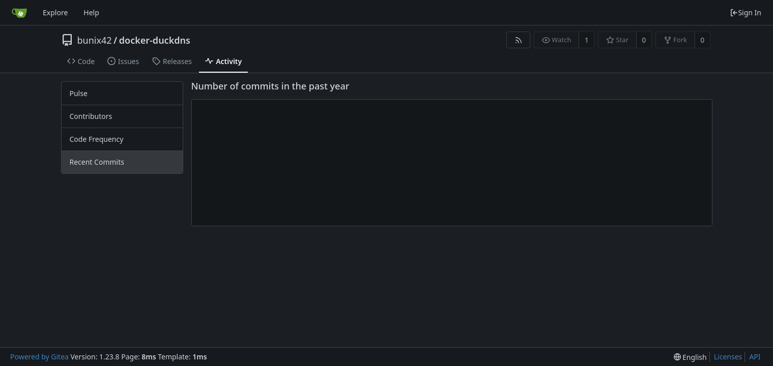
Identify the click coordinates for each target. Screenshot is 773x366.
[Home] (19, 13)
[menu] (690, 357)
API (754, 356)
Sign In (745, 12)
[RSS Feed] (518, 40)
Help (91, 12)
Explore (55, 12)
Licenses (728, 356)
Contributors (91, 116)
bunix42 (94, 40)
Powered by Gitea (39, 356)
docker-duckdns (154, 40)
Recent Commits (97, 162)
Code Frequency (97, 139)
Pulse (79, 93)
